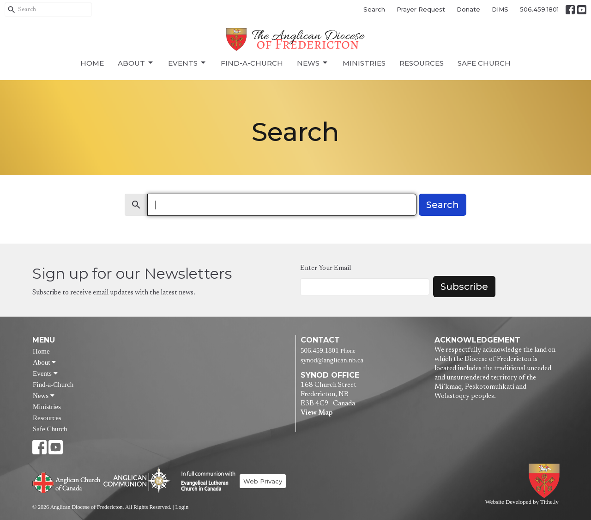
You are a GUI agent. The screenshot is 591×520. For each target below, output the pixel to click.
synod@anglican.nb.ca (332, 360)
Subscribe (464, 286)
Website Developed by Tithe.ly (522, 502)
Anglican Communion (137, 480)
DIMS (500, 9)
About (136, 62)
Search (374, 9)
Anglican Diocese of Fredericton (546, 481)
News (313, 62)
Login (181, 507)
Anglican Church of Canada (66, 481)
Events (187, 62)
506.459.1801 (539, 9)
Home (92, 63)
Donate (468, 9)
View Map (316, 413)
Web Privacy (262, 481)
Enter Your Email (325, 268)
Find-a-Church (252, 63)
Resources (421, 63)
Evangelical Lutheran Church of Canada (205, 481)
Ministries (364, 63)
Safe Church (484, 63)
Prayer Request (421, 9)
